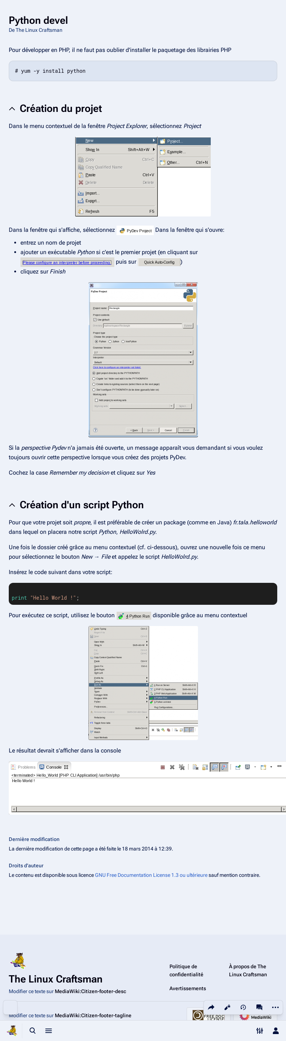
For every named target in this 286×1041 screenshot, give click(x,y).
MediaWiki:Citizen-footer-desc (90, 991)
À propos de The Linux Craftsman (248, 970)
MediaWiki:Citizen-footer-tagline (93, 1015)
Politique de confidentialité (186, 970)
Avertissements (187, 988)
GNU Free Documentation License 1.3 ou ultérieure (151, 875)
